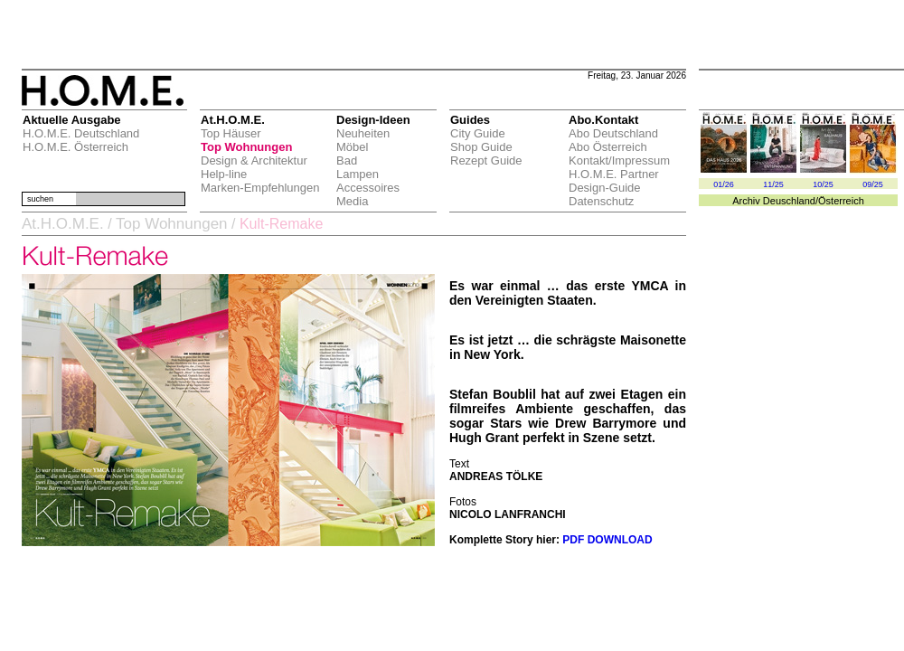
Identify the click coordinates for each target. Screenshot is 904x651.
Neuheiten (363, 133)
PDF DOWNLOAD (607, 539)
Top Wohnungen (246, 147)
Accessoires (368, 187)
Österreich (841, 200)
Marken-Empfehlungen (260, 187)
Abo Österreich (608, 147)
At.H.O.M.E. (63, 223)
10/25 (823, 184)
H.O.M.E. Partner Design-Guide (614, 180)
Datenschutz (601, 201)
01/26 (723, 184)
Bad (346, 160)
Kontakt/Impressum (619, 160)
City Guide (477, 133)
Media (352, 201)
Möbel (352, 147)
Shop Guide (481, 147)
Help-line (224, 174)
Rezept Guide (486, 160)
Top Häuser (230, 133)
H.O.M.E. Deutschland (81, 133)
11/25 (773, 184)
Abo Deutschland (613, 133)
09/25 (872, 184)
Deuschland (789, 200)
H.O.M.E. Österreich (75, 147)
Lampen (357, 174)
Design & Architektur (254, 160)
